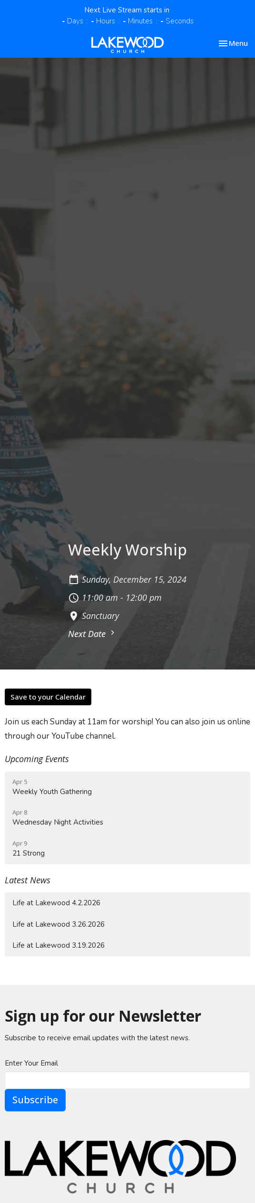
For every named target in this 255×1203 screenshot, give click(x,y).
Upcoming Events (37, 758)
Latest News (27, 880)
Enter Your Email (31, 1063)
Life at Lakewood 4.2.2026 (56, 903)
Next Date (92, 633)
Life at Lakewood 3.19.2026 (58, 945)
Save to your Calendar (48, 696)
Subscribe (35, 1099)
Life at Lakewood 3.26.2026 (58, 924)
